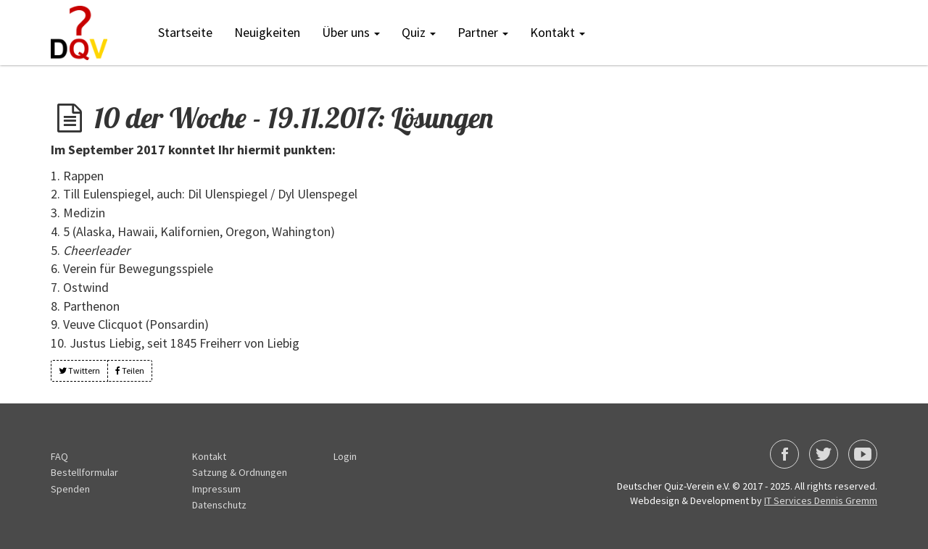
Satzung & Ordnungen (239, 472)
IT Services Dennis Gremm (820, 500)
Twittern (79, 370)
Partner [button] (482, 32)
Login (345, 456)
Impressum (216, 488)
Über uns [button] (351, 32)
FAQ (59, 456)
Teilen (129, 370)
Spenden (70, 488)
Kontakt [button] (557, 32)
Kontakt (209, 456)
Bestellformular (84, 472)
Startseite (185, 32)
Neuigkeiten (267, 32)
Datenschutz (219, 504)
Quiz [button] (419, 32)
